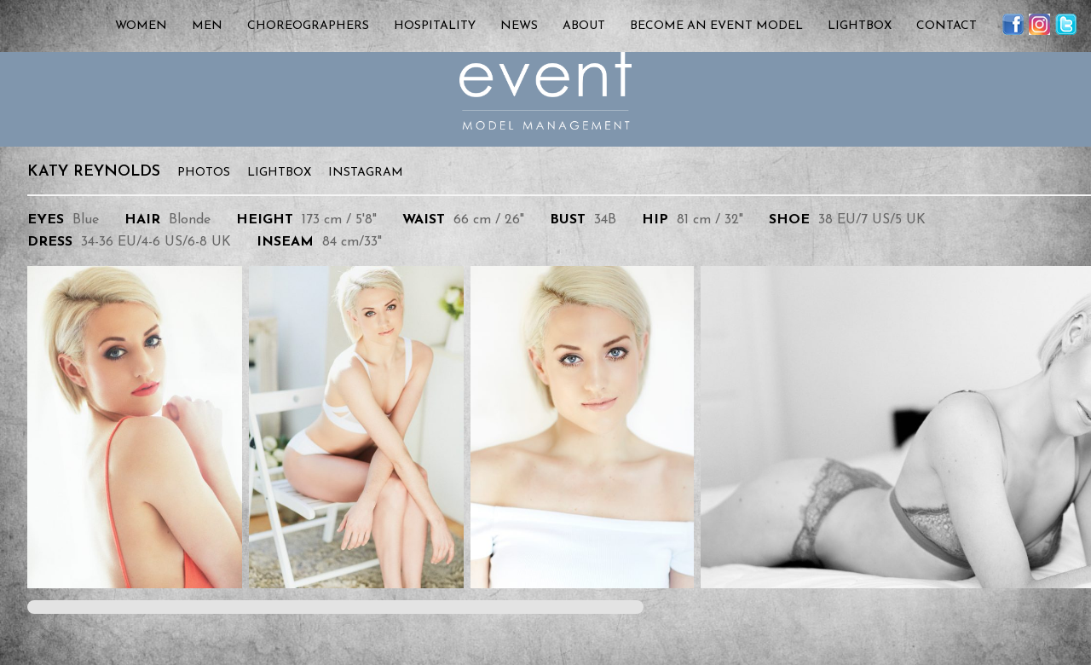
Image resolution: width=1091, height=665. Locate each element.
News (519, 26)
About (584, 26)
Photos (203, 172)
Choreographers (308, 26)
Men (207, 26)
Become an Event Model (716, 26)
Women (141, 26)
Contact (946, 26)
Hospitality (435, 26)
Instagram (365, 172)
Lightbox (860, 26)
